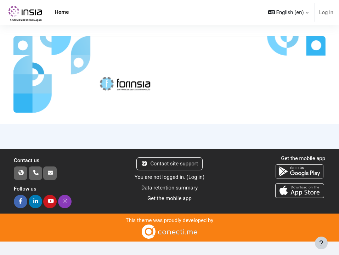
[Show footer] (321, 243)
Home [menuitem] (62, 12)
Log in (326, 12)
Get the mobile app (169, 198)
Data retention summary (169, 188)
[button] (288, 12)
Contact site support (169, 163)
